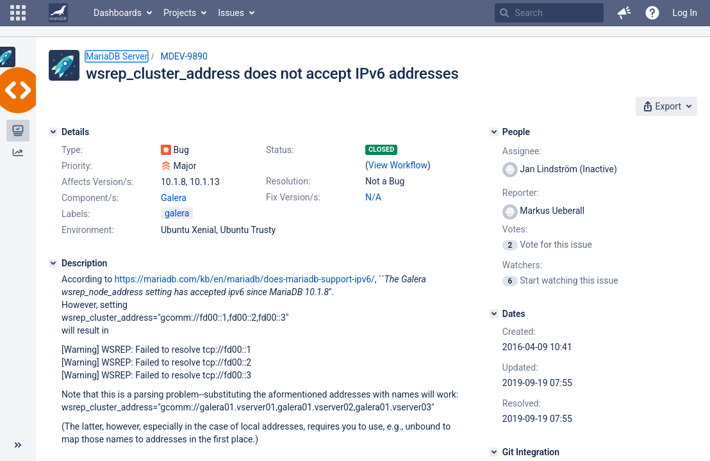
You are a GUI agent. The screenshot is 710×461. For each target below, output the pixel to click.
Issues (231, 13)
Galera (173, 198)
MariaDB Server (116, 56)
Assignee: (521, 151)
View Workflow (397, 165)
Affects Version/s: (97, 182)
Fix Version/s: (293, 197)
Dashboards (118, 13)
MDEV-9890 (183, 56)
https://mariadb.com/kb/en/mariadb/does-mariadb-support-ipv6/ (245, 279)
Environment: (88, 230)
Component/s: (90, 198)
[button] (17, 13)
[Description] (53, 263)
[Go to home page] (58, 13)
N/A (373, 197)
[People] (494, 131)
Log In (685, 13)
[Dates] (494, 313)
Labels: (76, 214)
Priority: (77, 166)
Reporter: (520, 193)
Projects (179, 13)
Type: (72, 150)
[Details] (53, 131)
